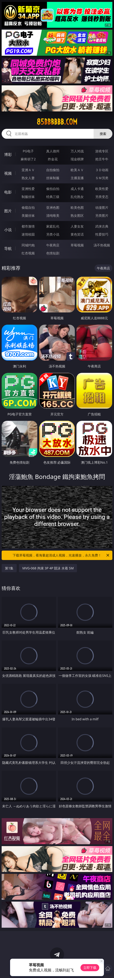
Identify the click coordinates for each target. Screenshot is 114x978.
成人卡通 (77, 188)
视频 (8, 173)
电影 (8, 192)
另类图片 (101, 215)
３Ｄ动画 (101, 170)
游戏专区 (101, 151)
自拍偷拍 (52, 170)
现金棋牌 (77, 159)
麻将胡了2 (28, 159)
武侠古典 (101, 226)
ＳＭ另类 (101, 178)
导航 (8, 248)
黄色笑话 (77, 234)
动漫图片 (101, 207)
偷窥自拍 (28, 207)
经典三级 (52, 196)
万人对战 (77, 151)
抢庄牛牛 (101, 159)
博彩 (8, 154)
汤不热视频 (102, 245)
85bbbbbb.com (57, 121)
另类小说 (52, 234)
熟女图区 (77, 215)
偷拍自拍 (52, 188)
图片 (8, 210)
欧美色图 (77, 207)
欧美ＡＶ (77, 170)
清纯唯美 (52, 215)
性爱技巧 (101, 234)
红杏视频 (28, 253)
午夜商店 (52, 245)
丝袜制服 (52, 178)
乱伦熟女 (77, 196)
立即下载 (89, 967)
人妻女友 (77, 226)
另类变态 (101, 196)
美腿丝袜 (28, 215)
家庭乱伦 (52, 226)
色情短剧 (52, 253)
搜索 (103, 133)
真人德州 (52, 151)
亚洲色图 (52, 207)
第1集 (9, 568)
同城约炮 (28, 245)
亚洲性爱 (28, 188)
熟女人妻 (28, 178)
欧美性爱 (101, 188)
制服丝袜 (28, 196)
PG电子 (28, 151)
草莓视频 (77, 245)
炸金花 (53, 159)
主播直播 (77, 178)
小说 (8, 229)
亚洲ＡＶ (28, 170)
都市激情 (28, 226)
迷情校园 (28, 234)
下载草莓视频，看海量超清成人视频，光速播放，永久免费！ (61, 555)
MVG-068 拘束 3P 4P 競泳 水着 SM (48, 568)
